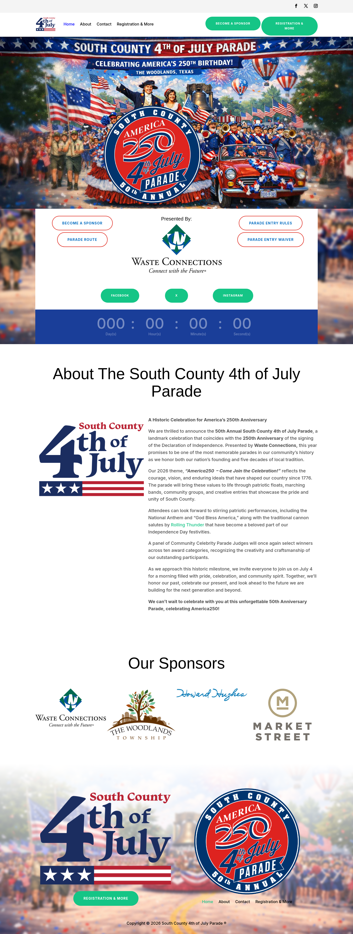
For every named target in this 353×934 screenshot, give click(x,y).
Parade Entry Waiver (271, 239)
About (85, 24)
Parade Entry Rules (270, 223)
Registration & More (135, 24)
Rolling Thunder (187, 524)
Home (69, 24)
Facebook (120, 295)
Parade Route (82, 239)
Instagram (233, 295)
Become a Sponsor (233, 23)
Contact (104, 24)
